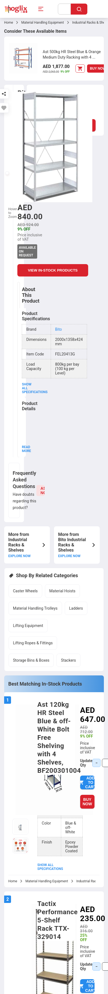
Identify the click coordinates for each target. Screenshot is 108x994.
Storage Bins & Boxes (31, 660)
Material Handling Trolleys (35, 608)
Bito (58, 329)
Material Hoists (62, 591)
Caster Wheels (25, 591)
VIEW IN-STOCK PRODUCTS (53, 270)
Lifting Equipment (28, 625)
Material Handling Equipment (42, 22)
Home (8, 22)
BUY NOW (87, 801)
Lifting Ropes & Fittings (33, 643)
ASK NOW (42, 490)
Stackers (68, 660)
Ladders (76, 608)
